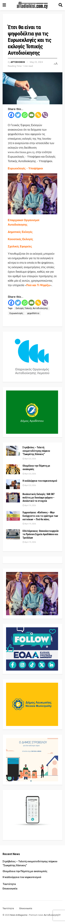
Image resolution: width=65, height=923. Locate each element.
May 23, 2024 (36, 62)
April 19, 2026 (29, 505)
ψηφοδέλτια (33, 313)
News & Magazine (18, 915)
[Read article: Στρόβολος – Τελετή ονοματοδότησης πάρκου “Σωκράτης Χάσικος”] (13, 451)
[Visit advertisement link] (32, 194)
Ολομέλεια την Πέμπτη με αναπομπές (25, 871)
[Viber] (45, 115)
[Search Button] (60, 5)
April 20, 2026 (29, 459)
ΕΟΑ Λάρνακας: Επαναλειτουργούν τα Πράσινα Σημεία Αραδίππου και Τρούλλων (41, 534)
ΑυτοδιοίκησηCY (52, 915)
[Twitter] (18, 115)
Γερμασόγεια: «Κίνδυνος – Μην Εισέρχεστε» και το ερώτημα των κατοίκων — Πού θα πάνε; (40, 516)
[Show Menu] (4, 5)
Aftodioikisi (18, 62)
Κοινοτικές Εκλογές (20, 239)
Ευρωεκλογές (16, 313)
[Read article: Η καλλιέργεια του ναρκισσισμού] (13, 484)
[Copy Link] (38, 115)
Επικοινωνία (10, 888)
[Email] (31, 115)
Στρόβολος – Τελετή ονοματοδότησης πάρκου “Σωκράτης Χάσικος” (36, 451)
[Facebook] (11, 115)
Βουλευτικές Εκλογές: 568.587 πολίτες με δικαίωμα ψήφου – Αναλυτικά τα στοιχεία (38, 497)
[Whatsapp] (25, 115)
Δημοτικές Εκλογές (20, 232)
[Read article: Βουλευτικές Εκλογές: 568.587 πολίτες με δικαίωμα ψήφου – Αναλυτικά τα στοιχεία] (13, 497)
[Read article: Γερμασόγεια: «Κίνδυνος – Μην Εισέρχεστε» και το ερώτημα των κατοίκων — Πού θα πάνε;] (13, 516)
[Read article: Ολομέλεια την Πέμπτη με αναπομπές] (13, 469)
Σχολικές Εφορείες (20, 246)
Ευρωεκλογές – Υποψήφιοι (25, 168)
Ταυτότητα (9, 884)
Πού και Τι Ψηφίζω (38, 285)
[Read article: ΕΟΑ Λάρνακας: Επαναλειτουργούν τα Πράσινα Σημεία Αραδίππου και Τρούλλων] (13, 534)
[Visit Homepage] (32, 5)
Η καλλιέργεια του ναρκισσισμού (40, 480)
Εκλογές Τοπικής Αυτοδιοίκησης (32, 308)
